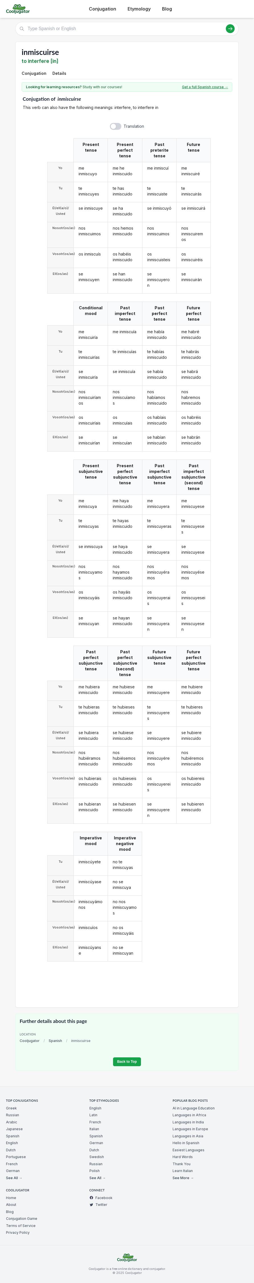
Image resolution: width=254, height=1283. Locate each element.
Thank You (181, 1164)
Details (59, 73)
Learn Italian (183, 1171)
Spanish (55, 1041)
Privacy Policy (18, 1232)
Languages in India (188, 1122)
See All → (14, 1178)
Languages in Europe (190, 1129)
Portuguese (16, 1157)
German (13, 1171)
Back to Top (127, 1062)
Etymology (139, 9)
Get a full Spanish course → (205, 87)
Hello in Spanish (186, 1143)
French (12, 1164)
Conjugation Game (21, 1218)
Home (11, 1198)
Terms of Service (21, 1226)
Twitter (98, 1204)
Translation (134, 126)
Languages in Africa (189, 1115)
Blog (167, 9)
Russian (12, 1115)
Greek (11, 1108)
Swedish (96, 1157)
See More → (183, 1178)
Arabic (11, 1122)
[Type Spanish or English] (127, 29)
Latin (93, 1115)
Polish (94, 1171)
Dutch (11, 1150)
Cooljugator (30, 1041)
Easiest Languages (188, 1150)
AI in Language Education (194, 1108)
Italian (94, 1129)
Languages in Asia (188, 1136)
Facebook (100, 1198)
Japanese (14, 1129)
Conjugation (102, 9)
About (11, 1204)
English (12, 1143)
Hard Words (183, 1157)
